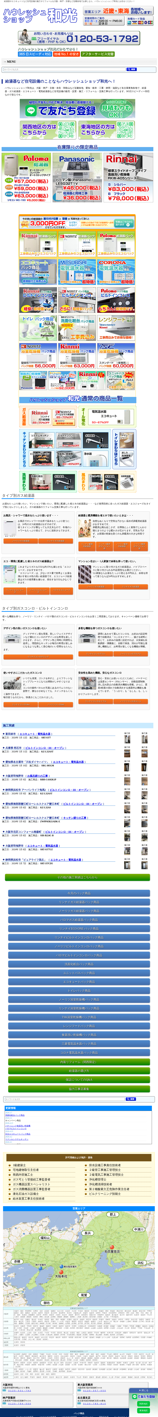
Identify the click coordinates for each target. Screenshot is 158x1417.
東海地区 (143, 1410)
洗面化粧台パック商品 (15, 1115)
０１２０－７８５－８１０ (94, 1404)
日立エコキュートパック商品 (17, 1134)
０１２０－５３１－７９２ (19, 1391)
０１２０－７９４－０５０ (19, 1404)
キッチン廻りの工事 (74, 817)
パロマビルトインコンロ (15, 1128)
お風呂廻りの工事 (37, 776)
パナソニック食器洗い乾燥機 (17, 1126)
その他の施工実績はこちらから (77, 877)
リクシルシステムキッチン (16, 1139)
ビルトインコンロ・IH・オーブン (44, 748)
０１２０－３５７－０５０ (94, 1391)
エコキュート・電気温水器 (35, 734)
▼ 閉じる (143, 1390)
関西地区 (143, 1404)
